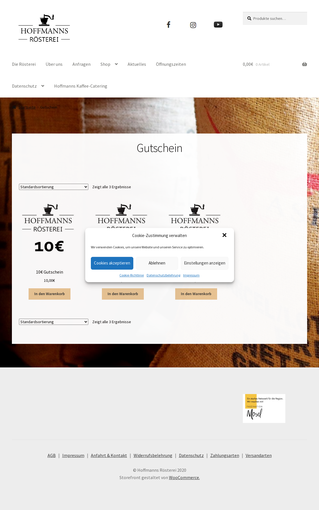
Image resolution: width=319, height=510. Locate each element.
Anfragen (81, 64)
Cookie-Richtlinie (131, 275)
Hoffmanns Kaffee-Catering (80, 86)
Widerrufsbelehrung (153, 455)
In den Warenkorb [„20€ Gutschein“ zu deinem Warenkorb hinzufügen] (123, 293)
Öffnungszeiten (171, 64)
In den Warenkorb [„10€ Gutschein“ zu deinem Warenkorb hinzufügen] (49, 293)
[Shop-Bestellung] (53, 187)
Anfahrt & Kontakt (109, 455)
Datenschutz (24, 86)
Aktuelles (137, 64)
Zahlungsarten (224, 455)
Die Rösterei (24, 64)
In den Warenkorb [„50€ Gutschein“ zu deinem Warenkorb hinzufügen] (196, 293)
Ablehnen (157, 263)
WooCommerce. (184, 477)
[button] (225, 235)
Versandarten (259, 455)
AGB (52, 455)
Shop (105, 64)
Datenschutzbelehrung (163, 275)
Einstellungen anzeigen (204, 263)
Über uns (54, 64)
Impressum (191, 275)
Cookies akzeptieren (112, 263)
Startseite (27, 107)
